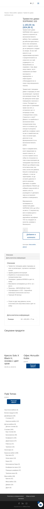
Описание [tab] (9, 255)
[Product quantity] (25, 230)
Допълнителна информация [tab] (15, 258)
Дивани (20, 12)
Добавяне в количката (31, 236)
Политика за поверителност (15, 496)
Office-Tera (26, 506)
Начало (6, 12)
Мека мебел (13, 12)
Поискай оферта (33, 365)
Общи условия (30, 496)
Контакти (21, 498)
